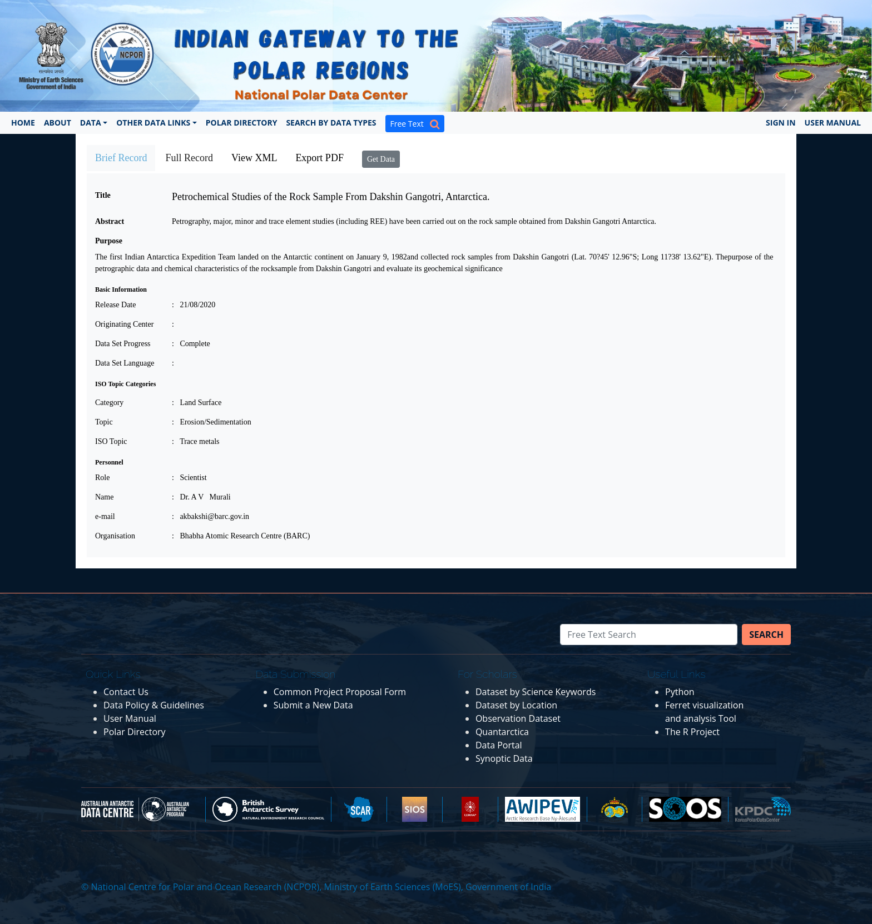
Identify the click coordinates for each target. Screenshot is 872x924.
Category (109, 402)
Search (766, 634)
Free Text (414, 123)
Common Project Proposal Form (340, 692)
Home (23, 122)
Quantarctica (502, 732)
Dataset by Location (516, 705)
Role (102, 477)
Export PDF (319, 157)
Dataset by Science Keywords (535, 692)
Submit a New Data (313, 705)
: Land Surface (196, 402)
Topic (104, 422)
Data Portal (498, 745)
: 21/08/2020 (193, 305)
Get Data (381, 159)
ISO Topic (111, 441)
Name (104, 497)
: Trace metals (196, 441)
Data (90, 122)
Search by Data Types (331, 122)
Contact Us (125, 692)
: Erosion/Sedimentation (211, 422)
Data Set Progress (123, 343)
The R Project (692, 732)
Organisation (115, 536)
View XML (254, 157)
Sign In (781, 122)
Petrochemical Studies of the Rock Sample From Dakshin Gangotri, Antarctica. (330, 196)
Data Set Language (125, 363)
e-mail (105, 516)
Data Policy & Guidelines (153, 705)
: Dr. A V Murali (201, 497)
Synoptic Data (504, 758)
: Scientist (189, 477)
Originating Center (124, 324)
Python (680, 692)
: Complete (191, 343)
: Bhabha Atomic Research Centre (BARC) (241, 536)
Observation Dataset (518, 718)
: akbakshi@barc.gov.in (210, 516)
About (57, 122)
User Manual (833, 122)
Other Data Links (153, 122)
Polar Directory (242, 122)
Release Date (115, 305)
